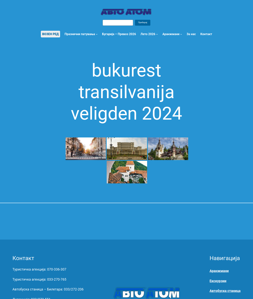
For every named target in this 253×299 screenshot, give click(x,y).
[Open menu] (181, 34)
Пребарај (142, 22)
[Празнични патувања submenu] (97, 34)
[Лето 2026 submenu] (157, 34)
